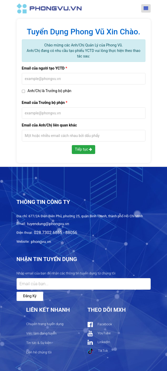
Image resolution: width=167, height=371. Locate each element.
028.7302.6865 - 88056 (55, 232)
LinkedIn (99, 342)
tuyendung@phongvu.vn (48, 223)
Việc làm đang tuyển (41, 333)
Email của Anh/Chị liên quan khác (49, 125)
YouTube (99, 333)
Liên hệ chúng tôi (39, 352)
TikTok (98, 351)
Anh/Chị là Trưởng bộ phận (50, 91)
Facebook (100, 324)
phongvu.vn (41, 241)
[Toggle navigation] (146, 8)
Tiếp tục (83, 149)
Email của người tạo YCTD (43, 68)
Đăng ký (30, 296)
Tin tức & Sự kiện (38, 343)
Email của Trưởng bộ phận (43, 102)
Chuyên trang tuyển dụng (45, 324)
